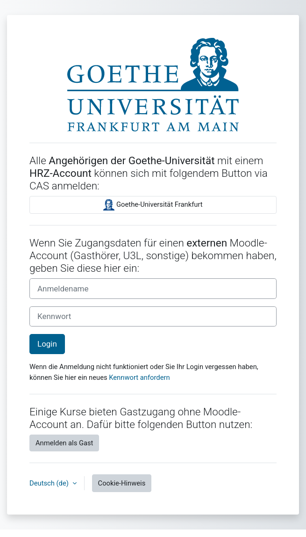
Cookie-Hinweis (122, 483)
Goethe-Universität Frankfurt (152, 204)
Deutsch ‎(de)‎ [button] (50, 483)
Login (47, 343)
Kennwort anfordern (139, 377)
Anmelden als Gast (64, 443)
